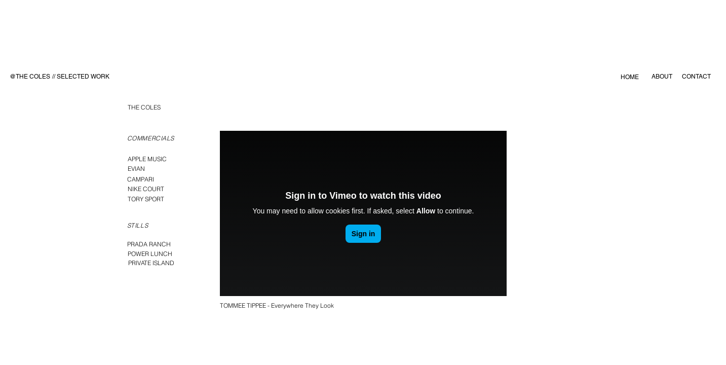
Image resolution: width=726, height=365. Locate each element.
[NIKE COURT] (146, 189)
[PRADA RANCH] (149, 244)
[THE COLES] (144, 107)
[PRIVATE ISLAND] (151, 263)
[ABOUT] (662, 76)
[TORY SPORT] (146, 199)
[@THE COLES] (30, 76)
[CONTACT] (696, 76)
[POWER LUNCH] (150, 254)
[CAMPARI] (140, 179)
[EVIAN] (136, 169)
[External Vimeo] (363, 213)
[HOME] (630, 77)
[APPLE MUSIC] (147, 159)
